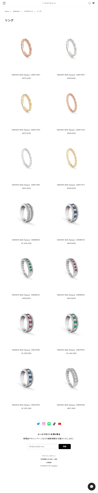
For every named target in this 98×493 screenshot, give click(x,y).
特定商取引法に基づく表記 (49, 459)
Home (7, 12)
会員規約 (49, 463)
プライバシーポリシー (49, 456)
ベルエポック (28, 12)
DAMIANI (16, 12)
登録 (64, 446)
